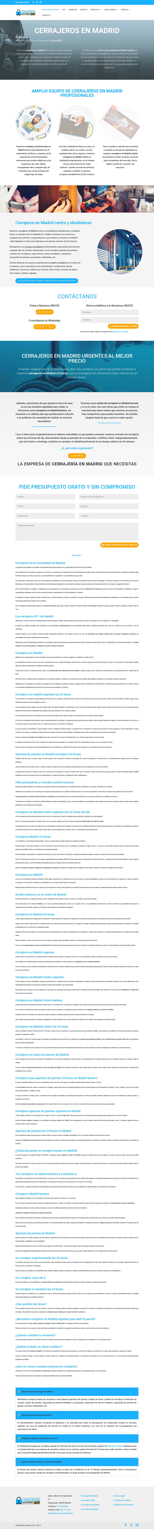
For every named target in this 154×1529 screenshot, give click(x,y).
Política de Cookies (123, 1500)
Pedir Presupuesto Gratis (121, 545)
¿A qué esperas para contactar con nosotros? (47, 280)
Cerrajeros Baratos (90, 1509)
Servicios (94, 10)
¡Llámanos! (77, 455)
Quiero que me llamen (124, 326)
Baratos (83, 10)
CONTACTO (46, 15)
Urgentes (72, 10)
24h (63, 10)
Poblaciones (110, 10)
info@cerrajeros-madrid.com (60, 1513)
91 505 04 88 (44, 312)
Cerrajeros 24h (88, 1500)
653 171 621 (65, 1510)
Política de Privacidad (120, 331)
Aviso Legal (120, 1496)
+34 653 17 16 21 (44, 326)
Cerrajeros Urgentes (90, 1505)
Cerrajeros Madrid (50, 10)
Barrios (124, 10)
